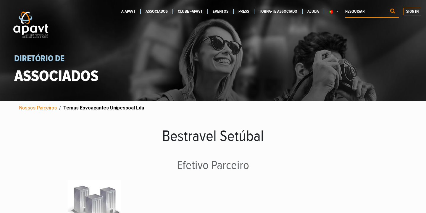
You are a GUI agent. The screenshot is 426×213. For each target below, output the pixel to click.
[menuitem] (131, 11)
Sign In (412, 11)
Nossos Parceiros (38, 108)
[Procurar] (393, 12)
